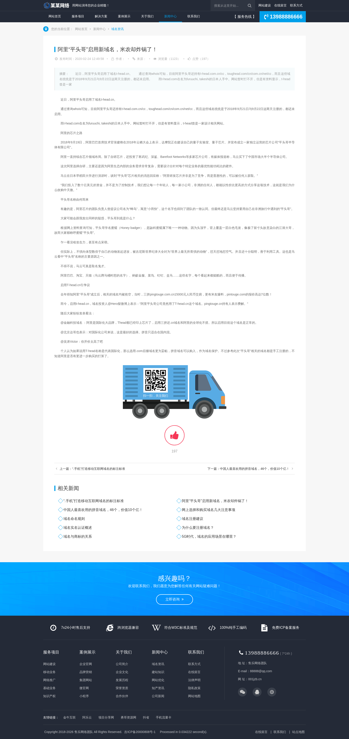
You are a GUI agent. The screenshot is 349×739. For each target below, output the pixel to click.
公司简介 (122, 664)
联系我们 (193, 16)
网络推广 (49, 680)
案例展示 (124, 16)
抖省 (146, 717)
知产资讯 (158, 688)
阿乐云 (87, 717)
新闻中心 (170, 16)
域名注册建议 (192, 519)
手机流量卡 (163, 717)
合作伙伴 (122, 696)
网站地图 (194, 696)
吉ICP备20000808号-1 (139, 732)
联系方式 (296, 5)
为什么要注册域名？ (198, 527)
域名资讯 (117, 29)
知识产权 (49, 696)
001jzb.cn (255, 679)
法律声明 (194, 680)
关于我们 (147, 16)
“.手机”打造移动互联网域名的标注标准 (93, 501)
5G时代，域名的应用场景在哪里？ (209, 536)
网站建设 (264, 5)
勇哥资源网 (128, 717)
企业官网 (85, 664)
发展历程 (122, 680)
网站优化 (158, 680)
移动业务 (49, 672)
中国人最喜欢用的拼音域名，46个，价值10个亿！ (103, 510)
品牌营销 (85, 672)
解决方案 (101, 16)
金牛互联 (69, 717)
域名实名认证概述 (77, 527)
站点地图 (298, 732)
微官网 (84, 688)
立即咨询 (174, 599)
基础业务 (49, 688)
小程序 (84, 696)
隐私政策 (194, 688)
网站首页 (55, 16)
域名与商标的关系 (77, 536)
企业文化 (122, 672)
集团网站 (85, 680)
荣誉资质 (122, 688)
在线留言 (280, 5)
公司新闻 (158, 696)
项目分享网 (106, 717)
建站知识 (158, 672)
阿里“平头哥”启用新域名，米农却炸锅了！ (215, 501)
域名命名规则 (74, 519)
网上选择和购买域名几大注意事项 (208, 510)
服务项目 (78, 16)
